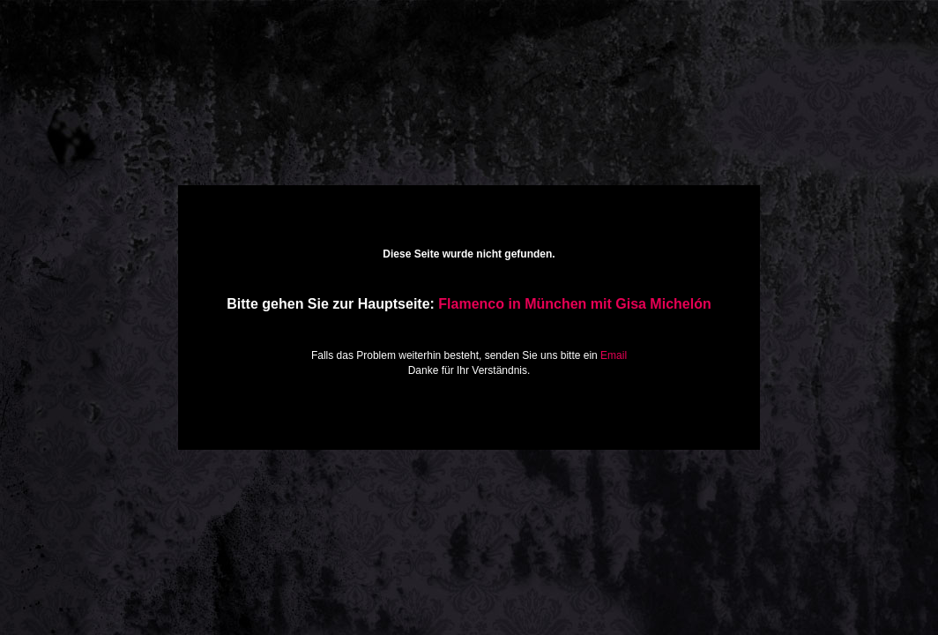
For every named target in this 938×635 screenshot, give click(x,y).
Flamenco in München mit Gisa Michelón (574, 303)
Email (613, 355)
